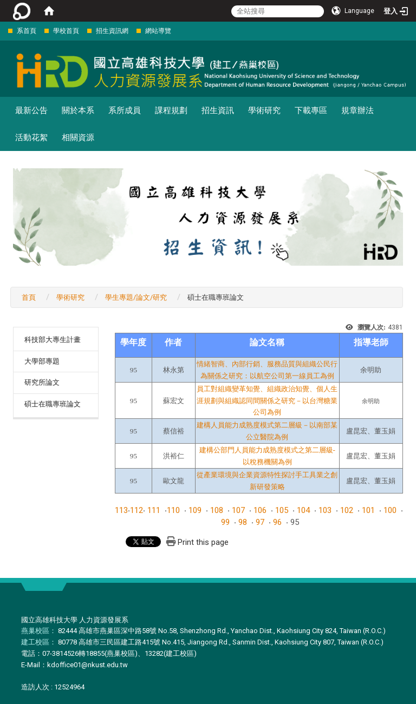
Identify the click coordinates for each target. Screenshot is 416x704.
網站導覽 (158, 31)
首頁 (29, 297)
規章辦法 (357, 110)
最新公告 (31, 110)
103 (325, 510)
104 (303, 510)
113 (121, 510)
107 (238, 510)
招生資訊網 (112, 31)
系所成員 (124, 110)
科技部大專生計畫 (52, 339)
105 (281, 510)
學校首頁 (66, 31)
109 (195, 510)
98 (242, 522)
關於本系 (78, 110)
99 (225, 522)
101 (368, 510)
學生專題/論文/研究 (136, 297)
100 (390, 510)
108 (216, 510)
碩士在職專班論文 (52, 404)
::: (2, 31)
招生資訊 (218, 110)
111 (153, 510)
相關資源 (78, 137)
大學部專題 (42, 361)
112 (136, 510)
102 (346, 510)
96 (277, 522)
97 (260, 522)
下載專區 (311, 110)
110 (173, 510)
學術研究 (264, 110)
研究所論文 (42, 382)
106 (259, 510)
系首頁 (26, 31)
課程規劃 (171, 110)
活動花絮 (31, 137)
